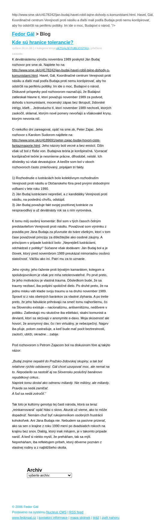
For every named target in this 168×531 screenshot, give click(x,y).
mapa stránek (80, 517)
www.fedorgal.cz (24, 517)
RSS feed (76, 512)
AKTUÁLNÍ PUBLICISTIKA (72, 48)
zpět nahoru (110, 517)
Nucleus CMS (56, 512)
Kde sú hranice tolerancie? (43, 42)
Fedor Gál (23, 34)
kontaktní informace (53, 517)
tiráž (96, 517)
